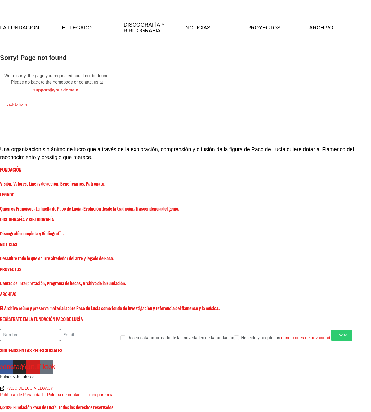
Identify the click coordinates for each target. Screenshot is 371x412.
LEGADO (7, 194)
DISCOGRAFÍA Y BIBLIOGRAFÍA (27, 219)
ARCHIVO (8, 294)
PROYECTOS (10, 269)
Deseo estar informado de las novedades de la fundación (180, 337)
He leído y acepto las (286, 337)
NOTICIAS (8, 244)
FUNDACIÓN (10, 169)
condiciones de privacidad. (306, 337)
